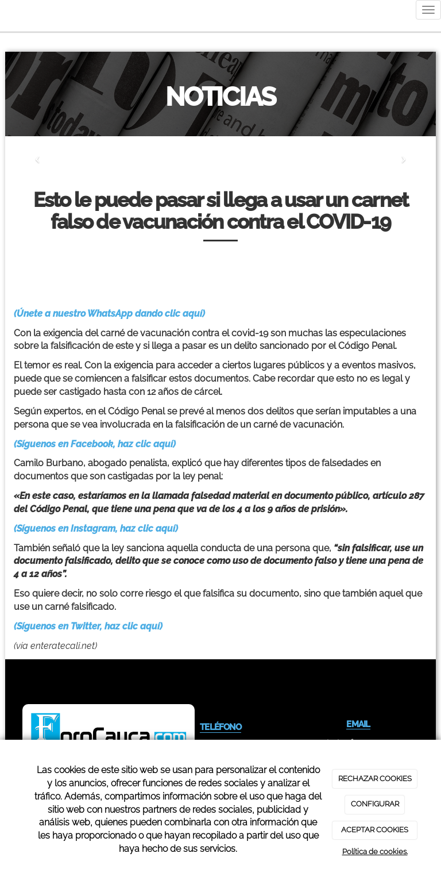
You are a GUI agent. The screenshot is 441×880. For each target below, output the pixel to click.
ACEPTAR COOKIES (374, 829)
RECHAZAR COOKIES (375, 778)
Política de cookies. (375, 851)
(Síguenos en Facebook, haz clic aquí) (95, 444)
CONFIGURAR (375, 804)
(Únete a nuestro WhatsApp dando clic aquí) (109, 313)
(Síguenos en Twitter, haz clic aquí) (88, 626)
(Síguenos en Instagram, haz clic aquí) (96, 528)
